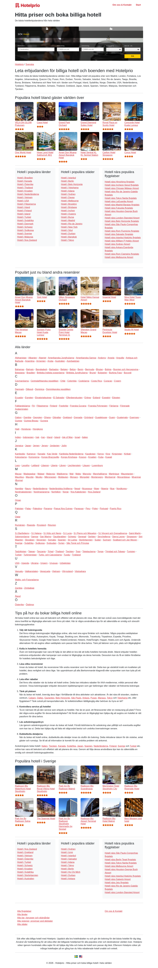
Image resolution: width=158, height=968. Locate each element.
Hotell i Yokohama (69, 187)
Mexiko (39, 477)
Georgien (37, 417)
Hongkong (38, 429)
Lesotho (25, 465)
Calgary (32, 698)
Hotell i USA (23, 201)
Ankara (85, 698)
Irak (37, 437)
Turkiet (18, 555)
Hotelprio (27, 5)
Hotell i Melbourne (70, 201)
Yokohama (122, 698)
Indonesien (28, 437)
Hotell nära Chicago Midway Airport (122, 188)
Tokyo (110, 698)
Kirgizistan (117, 454)
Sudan (98, 540)
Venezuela (45, 571)
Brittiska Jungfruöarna (77, 373)
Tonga (100, 551)
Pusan (94, 698)
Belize (73, 369)
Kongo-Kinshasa (69, 457)
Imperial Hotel (109, 297)
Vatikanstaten (31, 571)
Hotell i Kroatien (25, 191)
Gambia (27, 417)
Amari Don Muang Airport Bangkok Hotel (67, 155)
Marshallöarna (100, 474)
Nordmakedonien (23, 492)
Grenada (78, 417)
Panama (48, 508)
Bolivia (108, 369)
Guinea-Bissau (31, 421)
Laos (17, 465)
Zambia (18, 588)
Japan (28, 445)
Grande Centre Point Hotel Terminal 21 (66, 332)
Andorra (102, 358)
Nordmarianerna (42, 492)
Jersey (44, 445)
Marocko (87, 474)
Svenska (30, 64)
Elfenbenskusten (74, 397)
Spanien (62, 540)
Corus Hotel (130, 152)
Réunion (52, 525)
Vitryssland (67, 571)
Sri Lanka (72, 540)
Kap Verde (52, 454)
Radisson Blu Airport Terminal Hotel (88, 821)
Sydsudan (51, 543)
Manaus (102, 698)
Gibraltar (57, 417)
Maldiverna (62, 474)
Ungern (43, 563)
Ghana (47, 417)
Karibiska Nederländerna (71, 454)
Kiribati (127, 454)
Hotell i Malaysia (25, 237)
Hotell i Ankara (68, 878)
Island (57, 437)
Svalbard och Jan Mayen (125, 540)
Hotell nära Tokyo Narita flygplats (121, 198)
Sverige (18, 543)
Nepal (77, 488)
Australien (60, 361)
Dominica (39, 389)
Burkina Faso (115, 373)
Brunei (93, 373)
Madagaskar (30, 474)
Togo (78, 551)
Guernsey (134, 417)
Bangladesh (41, 369)
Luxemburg (97, 465)
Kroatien (92, 457)
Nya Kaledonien (78, 492)
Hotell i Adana (67, 191)
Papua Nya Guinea (63, 508)
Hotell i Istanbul (68, 178)
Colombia (72, 381)
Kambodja (20, 454)
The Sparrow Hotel (46, 818)
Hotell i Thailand (25, 187)
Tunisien (131, 551)
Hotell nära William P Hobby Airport (122, 241)
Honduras (26, 429)
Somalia (52, 540)
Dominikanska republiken (58, 389)
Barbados (54, 369)
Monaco (74, 477)
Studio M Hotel (131, 329)
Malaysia (50, 474)
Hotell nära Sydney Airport (117, 244)
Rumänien (20, 525)
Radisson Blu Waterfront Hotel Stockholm (23, 788)
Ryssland (41, 525)
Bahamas (19, 369)
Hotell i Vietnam (25, 197)
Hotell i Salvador (69, 859)
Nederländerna (40, 488)
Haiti (17, 429)
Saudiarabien (59, 536)
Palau (28, 508)
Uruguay (54, 563)
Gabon (18, 417)
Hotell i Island (23, 214)
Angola (111, 358)
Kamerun (31, 454)
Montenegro (97, 477)
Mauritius (19, 477)
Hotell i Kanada (24, 181)
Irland (49, 437)
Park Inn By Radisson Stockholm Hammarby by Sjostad (65, 823)
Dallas (40, 698)
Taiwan (31, 551)
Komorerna (34, 457)
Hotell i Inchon (68, 210)
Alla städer (22, 924)
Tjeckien (70, 551)
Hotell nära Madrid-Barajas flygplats (122, 205)
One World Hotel (23, 152)
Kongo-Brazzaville (50, 457)
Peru (88, 508)
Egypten (29, 397)
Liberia (54, 465)
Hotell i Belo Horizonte (71, 184)
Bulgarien (102, 373)
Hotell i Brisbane (69, 207)
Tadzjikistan (20, 551)
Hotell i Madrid (68, 220)
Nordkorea (121, 488)
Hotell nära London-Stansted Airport (122, 218)
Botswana (20, 373)
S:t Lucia (67, 533)
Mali (71, 474)
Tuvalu (67, 555)
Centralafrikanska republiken (44, 381)
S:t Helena (36, 533)
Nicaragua (87, 488)
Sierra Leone (118, 536)
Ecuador (19, 397)
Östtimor (30, 604)
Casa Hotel (42, 122)
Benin (80, 369)
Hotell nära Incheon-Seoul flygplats (122, 185)
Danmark (19, 389)
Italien (85, 437)
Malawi (40, 474)
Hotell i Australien (25, 878)
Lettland (35, 465)
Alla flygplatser (24, 911)
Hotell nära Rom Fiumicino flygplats (122, 231)
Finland (53, 406)
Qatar (18, 517)
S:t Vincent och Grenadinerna (112, 533)
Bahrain (30, 369)
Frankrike (63, 406)
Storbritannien (86, 540)
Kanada (41, 454)
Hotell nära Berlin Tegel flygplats (120, 859)
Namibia (19, 488)
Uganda (25, 563)
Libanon (45, 465)
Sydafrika (29, 543)
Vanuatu (19, 571)
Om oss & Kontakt (121, 5)
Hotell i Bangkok (69, 237)
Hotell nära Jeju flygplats (116, 882)
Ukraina (34, 563)
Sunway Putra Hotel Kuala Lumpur (43, 332)
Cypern (117, 381)
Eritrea (87, 397)
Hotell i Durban (68, 233)
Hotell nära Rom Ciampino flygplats (122, 254)
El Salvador (58, 397)
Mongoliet (84, 477)
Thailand (59, 551)
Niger (96, 488)
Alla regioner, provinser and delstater (35, 921)
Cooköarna (84, 381)
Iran (43, 437)
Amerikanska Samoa (86, 358)
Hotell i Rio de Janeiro (71, 224)
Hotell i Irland (23, 207)
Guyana (44, 421)
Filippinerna (42, 406)
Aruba (50, 361)
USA (17, 563)
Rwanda (31, 525)
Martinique (114, 474)
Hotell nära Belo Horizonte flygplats (122, 221)
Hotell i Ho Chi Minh (70, 872)
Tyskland (76, 555)
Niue (112, 488)
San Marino (45, 536)
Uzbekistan (65, 563)
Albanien (32, 358)
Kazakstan (90, 454)
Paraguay (79, 508)
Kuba (100, 457)
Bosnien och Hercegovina (125, 369)
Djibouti (29, 389)
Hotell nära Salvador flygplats (119, 234)
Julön (64, 445)
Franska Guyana (78, 406)
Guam (112, 417)
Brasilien (31, 373)
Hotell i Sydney (68, 194)
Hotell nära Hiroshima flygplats (119, 182)
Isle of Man (67, 437)
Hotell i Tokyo (67, 240)
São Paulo (76, 698)
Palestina (37, 508)
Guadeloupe (101, 417)
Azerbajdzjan (73, 361)
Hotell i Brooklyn (69, 204)
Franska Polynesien (98, 406)
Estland (96, 397)
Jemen (36, 445)
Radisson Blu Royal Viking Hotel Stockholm (46, 788)
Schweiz (72, 536)
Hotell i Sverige (24, 233)
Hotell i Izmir (67, 852)
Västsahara (80, 571)
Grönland (88, 417)
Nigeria (104, 488)
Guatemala (122, 417)
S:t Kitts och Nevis (52, 533)
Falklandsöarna (22, 406)
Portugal (104, 508)
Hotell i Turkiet (24, 217)
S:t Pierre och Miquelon (85, 533)
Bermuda (89, 369)
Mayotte (30, 477)
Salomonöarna (22, 536)
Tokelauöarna (88, 551)
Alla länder (22, 914)
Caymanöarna (22, 381)
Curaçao (108, 381)
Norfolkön (56, 492)
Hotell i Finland (24, 210)
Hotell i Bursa (67, 217)
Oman (18, 500)
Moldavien (63, 477)
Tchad (50, 551)
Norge (66, 492)
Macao (18, 474)
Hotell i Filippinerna (26, 204)
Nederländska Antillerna (60, 488)
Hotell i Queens (68, 214)
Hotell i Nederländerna (28, 194)
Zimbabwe (29, 588)
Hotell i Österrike (25, 184)
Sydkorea (40, 543)
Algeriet (42, 358)
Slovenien (41, 540)
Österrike (19, 604)
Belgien (64, 369)
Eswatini (106, 397)
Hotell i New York (69, 227)
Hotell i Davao (68, 197)
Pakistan (19, 508)
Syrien (61, 543)
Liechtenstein (74, 465)
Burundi (127, 373)
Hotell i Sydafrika (25, 220)
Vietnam (56, 571)
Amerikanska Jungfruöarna (61, 358)
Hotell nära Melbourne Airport (119, 257)
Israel (77, 437)
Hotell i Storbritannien (27, 875)
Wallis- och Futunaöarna (27, 580)
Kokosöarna (21, 457)
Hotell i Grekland (25, 852)
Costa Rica (96, 381)
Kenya (101, 454)
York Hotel (42, 297)
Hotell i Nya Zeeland (27, 240)
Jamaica (19, 445)
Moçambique (123, 477)
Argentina (29, 361)
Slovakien (29, 540)
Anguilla (120, 358)
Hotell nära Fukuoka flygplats (119, 208)
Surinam (107, 540)
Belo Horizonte (63, 698)
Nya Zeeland (94, 492)
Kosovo (82, 457)
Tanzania (41, 551)
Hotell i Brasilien (25, 178)
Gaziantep (49, 698)
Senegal (82, 536)
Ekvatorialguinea (43, 397)
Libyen (62, 465)
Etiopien (116, 397)
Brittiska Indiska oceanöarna (50, 373)
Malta (78, 474)
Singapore (132, 536)
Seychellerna (104, 536)
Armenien (41, 361)
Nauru (28, 488)
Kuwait (108, 457)
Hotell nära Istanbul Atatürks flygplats (123, 237)
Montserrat (110, 477)
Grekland (67, 417)
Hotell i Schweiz (25, 227)
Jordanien (55, 445)
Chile (62, 381)
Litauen (86, 465)
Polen (95, 508)
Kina (108, 454)
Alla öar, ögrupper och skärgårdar (33, 918)
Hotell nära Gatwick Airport (118, 879)
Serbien (92, 536)
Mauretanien (127, 474)
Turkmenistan (30, 555)
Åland (18, 596)
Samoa (34, 536)
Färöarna (113, 406)
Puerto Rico (115, 508)
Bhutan (99, 369)
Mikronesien (50, 477)
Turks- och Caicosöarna (50, 555)
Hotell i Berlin (67, 181)
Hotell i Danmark (25, 224)
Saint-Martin (135, 533)
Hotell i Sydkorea (25, 230)
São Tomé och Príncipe (77, 543)
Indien (18, 437)
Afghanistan (21, 358)
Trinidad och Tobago (115, 551)
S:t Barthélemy (22, 533)
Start (138, 5)
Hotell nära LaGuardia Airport (119, 201)
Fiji (33, 406)
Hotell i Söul (67, 230)
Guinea (18, 421)
